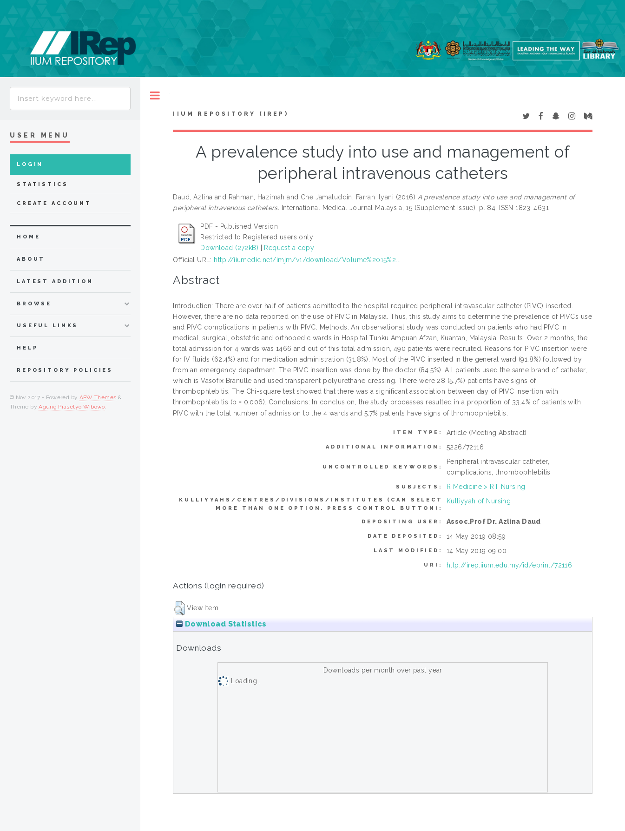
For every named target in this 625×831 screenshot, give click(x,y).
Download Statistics (221, 624)
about (31, 259)
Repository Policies (65, 370)
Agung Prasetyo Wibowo (72, 406)
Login (30, 164)
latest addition (55, 281)
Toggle (155, 95)
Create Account (54, 203)
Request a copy (289, 247)
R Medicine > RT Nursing (486, 486)
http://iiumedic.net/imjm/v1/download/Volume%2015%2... (307, 260)
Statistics (42, 184)
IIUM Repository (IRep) (230, 114)
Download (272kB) (229, 247)
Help (27, 348)
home (28, 237)
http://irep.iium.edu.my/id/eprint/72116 (509, 565)
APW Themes (98, 397)
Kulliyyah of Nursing (479, 501)
